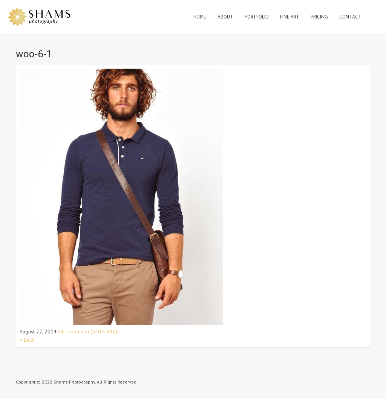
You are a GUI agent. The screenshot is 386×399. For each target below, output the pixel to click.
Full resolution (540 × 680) (87, 331)
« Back (27, 339)
